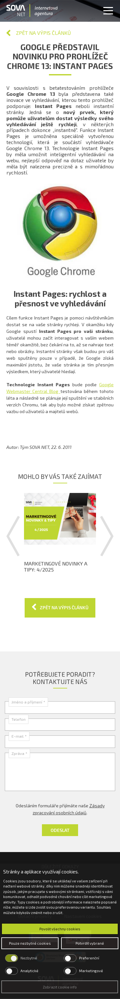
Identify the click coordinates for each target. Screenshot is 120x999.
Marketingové (91, 971)
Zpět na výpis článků (43, 33)
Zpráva (19, 753)
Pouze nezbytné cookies (30, 943)
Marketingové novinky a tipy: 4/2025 (55, 567)
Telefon (19, 719)
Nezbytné (28, 958)
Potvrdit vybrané (90, 943)
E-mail (19, 736)
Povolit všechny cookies (59, 929)
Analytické (29, 971)
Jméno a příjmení (28, 702)
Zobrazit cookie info (60, 987)
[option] (60, 533)
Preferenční (89, 958)
